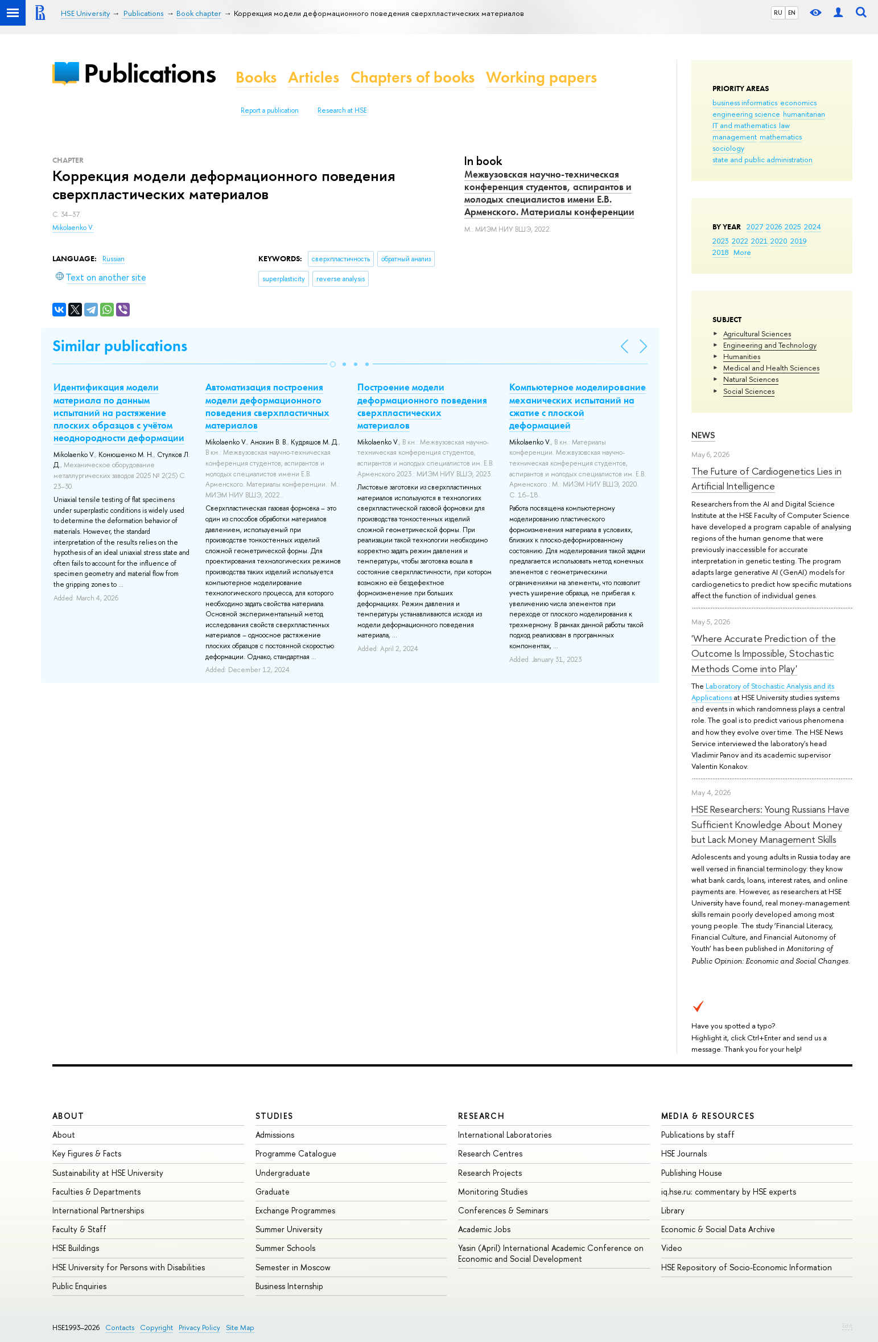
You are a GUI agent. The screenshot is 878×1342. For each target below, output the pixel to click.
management (734, 136)
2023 (720, 241)
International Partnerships (98, 1210)
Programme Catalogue (295, 1153)
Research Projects (490, 1172)
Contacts (119, 1327)
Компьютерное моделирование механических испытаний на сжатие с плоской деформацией (577, 406)
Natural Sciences (750, 379)
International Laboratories (504, 1134)
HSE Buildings (75, 1247)
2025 (793, 226)
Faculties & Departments (96, 1191)
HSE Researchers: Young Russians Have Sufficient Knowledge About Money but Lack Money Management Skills (770, 824)
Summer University (289, 1229)
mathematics (781, 136)
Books (256, 77)
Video (671, 1247)
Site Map (240, 1327)
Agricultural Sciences (757, 333)
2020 (779, 241)
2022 (740, 241)
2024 (812, 226)
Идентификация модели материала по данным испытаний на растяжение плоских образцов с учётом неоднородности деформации (118, 412)
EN (791, 13)
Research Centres (490, 1153)
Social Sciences (748, 391)
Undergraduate (282, 1172)
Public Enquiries (79, 1286)
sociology (728, 148)
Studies (274, 1115)
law (784, 125)
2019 (798, 241)
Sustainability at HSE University (107, 1172)
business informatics (744, 102)
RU (778, 13)
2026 (774, 226)
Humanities (741, 356)
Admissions (274, 1134)
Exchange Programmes (295, 1210)
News (703, 435)
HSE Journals (684, 1153)
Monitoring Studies (492, 1191)
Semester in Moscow (293, 1267)
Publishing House (691, 1172)
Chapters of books (413, 77)
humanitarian (804, 114)
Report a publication (270, 110)
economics (798, 102)
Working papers (541, 77)
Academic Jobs (484, 1229)
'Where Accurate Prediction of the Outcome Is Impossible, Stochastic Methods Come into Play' (763, 653)
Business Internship (289, 1286)
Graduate (272, 1191)
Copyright (156, 1327)
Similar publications (119, 346)
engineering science (746, 114)
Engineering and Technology (770, 345)
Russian (113, 259)
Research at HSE (342, 110)
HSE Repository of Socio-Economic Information (746, 1267)
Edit (847, 1325)
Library (673, 1210)
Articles (313, 77)
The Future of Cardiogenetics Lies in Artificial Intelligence (766, 478)
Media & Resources (708, 1115)
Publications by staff (698, 1134)
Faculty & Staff (79, 1229)
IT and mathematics (744, 125)
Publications (150, 73)
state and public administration (762, 159)
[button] (333, 364)
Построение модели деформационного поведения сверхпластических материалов (422, 406)
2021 (759, 241)
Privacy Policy (199, 1327)
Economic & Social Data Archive (718, 1229)
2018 (720, 252)
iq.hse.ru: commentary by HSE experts (728, 1191)
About (68, 1115)
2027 (755, 226)
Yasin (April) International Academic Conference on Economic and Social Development (551, 1252)
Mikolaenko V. (73, 227)
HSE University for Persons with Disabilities (128, 1267)
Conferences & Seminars (503, 1210)
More (742, 252)
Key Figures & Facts (86, 1153)
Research (481, 1115)
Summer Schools (285, 1247)
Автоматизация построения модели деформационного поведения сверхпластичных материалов (267, 406)
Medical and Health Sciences (771, 368)
